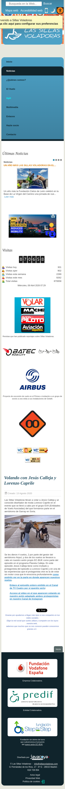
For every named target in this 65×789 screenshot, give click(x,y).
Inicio (9, 61)
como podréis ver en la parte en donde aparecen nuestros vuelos (32, 577)
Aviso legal (35, 775)
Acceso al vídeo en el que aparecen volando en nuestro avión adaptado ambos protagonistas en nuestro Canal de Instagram (35, 596)
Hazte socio (12, 125)
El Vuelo (10, 89)
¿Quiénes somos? (16, 80)
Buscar (47, 3)
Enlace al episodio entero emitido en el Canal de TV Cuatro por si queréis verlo (34, 586)
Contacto (11, 134)
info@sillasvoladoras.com (46, 764)
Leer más (9, 196)
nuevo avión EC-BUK (34, 744)
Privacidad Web (32, 778)
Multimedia (12, 107)
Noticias (10, 71)
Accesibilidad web (31, 10)
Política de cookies (31, 781)
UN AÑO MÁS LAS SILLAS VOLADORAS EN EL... (30, 165)
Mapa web (11, 10)
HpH (8, 98)
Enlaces (10, 116)
